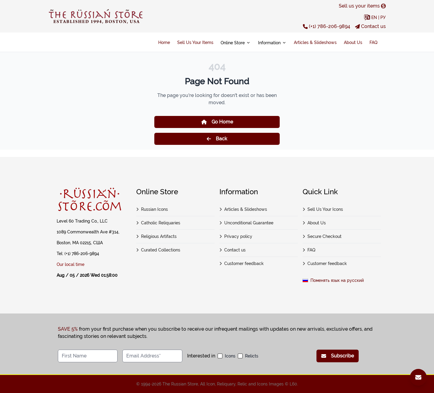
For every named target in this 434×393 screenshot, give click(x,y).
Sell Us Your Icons (323, 209)
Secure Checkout (322, 236)
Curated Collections (158, 250)
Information (272, 42)
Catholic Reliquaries (158, 222)
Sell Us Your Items (195, 42)
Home (164, 42)
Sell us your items (362, 6)
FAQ (373, 42)
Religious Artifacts (156, 236)
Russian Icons (152, 209)
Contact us (370, 26)
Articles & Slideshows (315, 42)
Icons (230, 356)
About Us (353, 42)
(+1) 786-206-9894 (326, 26)
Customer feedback (241, 263)
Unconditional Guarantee (246, 222)
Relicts (251, 356)
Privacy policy (235, 236)
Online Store (236, 42)
